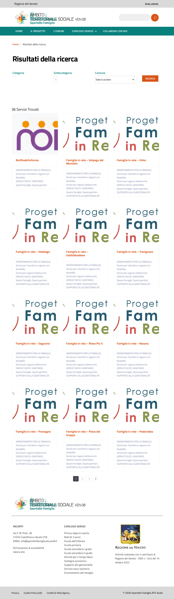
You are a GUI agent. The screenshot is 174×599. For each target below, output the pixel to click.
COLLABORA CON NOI (115, 31)
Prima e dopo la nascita (76, 533)
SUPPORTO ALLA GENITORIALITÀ (83, 196)
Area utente (151, 4)
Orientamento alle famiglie (78, 573)
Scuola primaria (72, 545)
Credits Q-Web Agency (58, 593)
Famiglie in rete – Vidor (131, 160)
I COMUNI (58, 31)
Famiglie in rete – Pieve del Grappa (83, 433)
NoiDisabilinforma (27, 160)
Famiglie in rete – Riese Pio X (84, 343)
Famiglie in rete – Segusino (33, 343)
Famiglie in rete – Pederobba (135, 431)
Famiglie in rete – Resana (132, 343)
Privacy (15, 593)
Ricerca (150, 78)
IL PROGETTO (38, 31)
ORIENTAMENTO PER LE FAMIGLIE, (33, 170)
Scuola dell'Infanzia (74, 541)
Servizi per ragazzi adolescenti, (81, 185)
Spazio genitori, (90, 192)
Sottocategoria (63, 73)
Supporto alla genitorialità (78, 565)
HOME (19, 31)
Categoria (18, 73)
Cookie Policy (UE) (33, 593)
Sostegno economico (75, 561)
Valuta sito (19, 552)
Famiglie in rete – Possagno (33, 431)
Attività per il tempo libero (78, 557)
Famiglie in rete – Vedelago (33, 252)
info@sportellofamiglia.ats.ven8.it (39, 541)
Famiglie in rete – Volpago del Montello (85, 162)
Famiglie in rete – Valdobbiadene (77, 253)
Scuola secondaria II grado (78, 553)
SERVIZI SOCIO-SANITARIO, (30, 181)
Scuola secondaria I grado (78, 549)
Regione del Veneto (26, 4)
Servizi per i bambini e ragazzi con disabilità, (32, 175)
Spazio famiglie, (24, 185)
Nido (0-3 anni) (72, 537)
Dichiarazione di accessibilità (28, 548)
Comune (100, 73)
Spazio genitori (39, 185)
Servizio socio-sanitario (76, 569)
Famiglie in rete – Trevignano (135, 252)
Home (15, 44)
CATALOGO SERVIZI (82, 31)
